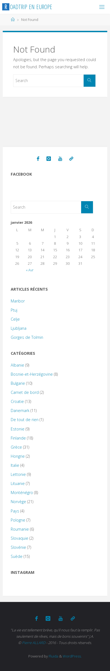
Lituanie (18, 483)
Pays (15, 511)
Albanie (17, 365)
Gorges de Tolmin (27, 337)
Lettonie (18, 474)
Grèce (16, 447)
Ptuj (14, 310)
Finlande (18, 438)
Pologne (18, 520)
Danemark (20, 410)
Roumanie (20, 529)
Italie (15, 465)
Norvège (18, 501)
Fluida (53, 656)
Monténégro (22, 492)
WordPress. (72, 656)
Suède (17, 556)
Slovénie (18, 547)
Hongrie (18, 456)
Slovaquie (19, 538)
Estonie (17, 429)
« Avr (30, 270)
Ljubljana (18, 328)
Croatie (17, 401)
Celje (15, 319)
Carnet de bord (25, 392)
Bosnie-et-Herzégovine (32, 374)
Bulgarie (18, 383)
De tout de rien (24, 419)
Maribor (18, 301)
